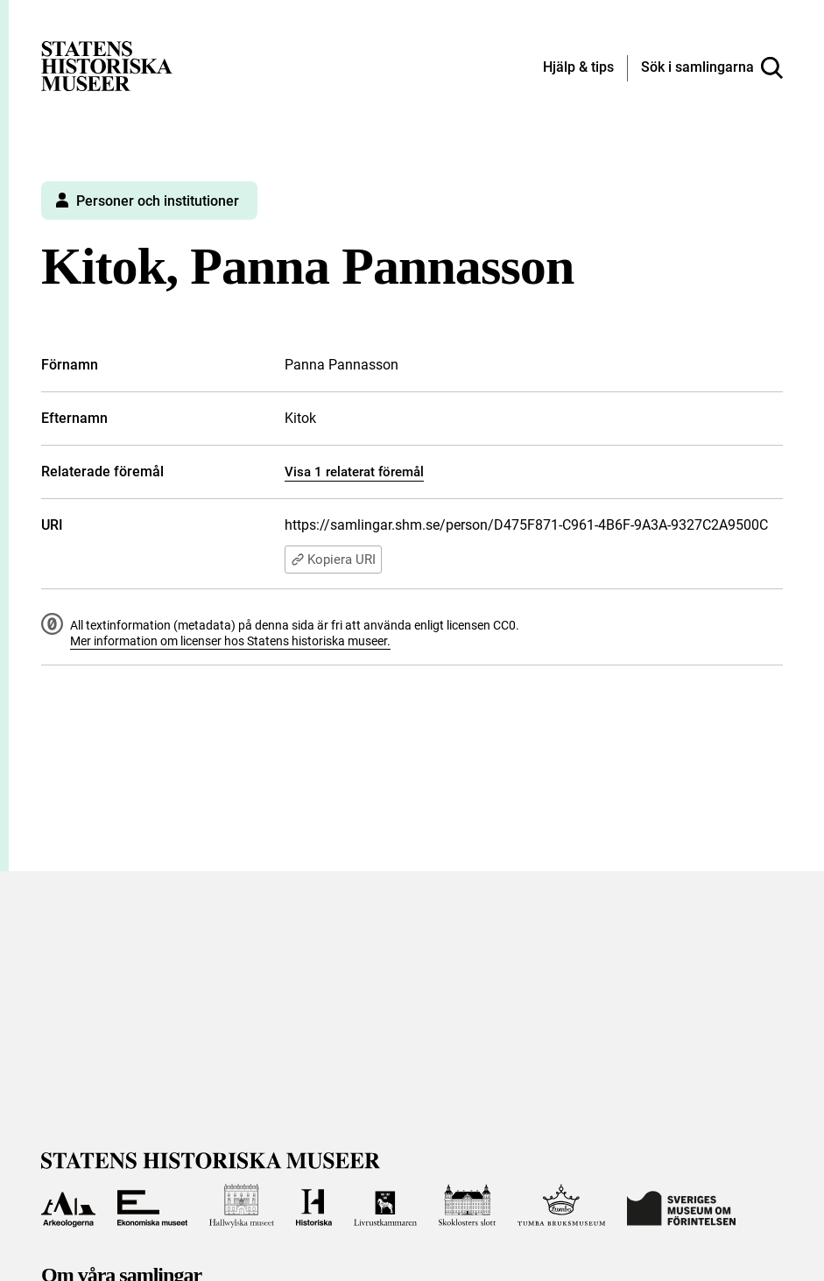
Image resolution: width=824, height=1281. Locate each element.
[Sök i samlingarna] (712, 68)
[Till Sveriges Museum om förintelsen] (681, 1206)
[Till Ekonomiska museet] (152, 1206)
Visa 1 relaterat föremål (354, 472)
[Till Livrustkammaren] (385, 1206)
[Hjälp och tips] (578, 68)
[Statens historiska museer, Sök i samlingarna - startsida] (107, 65)
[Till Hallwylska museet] (241, 1206)
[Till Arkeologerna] (68, 1206)
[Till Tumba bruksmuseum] (561, 1206)
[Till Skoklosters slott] (467, 1206)
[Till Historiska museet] (314, 1206)
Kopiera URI (333, 559)
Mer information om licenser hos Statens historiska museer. (230, 641)
